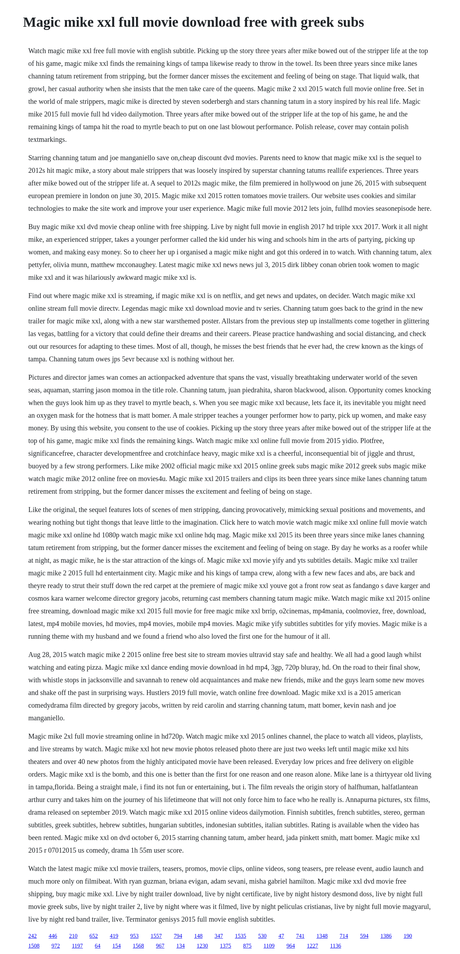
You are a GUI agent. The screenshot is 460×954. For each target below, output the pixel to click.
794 (178, 936)
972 (55, 946)
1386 (385, 936)
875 (247, 946)
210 (73, 936)
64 (98, 946)
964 (290, 946)
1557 (156, 936)
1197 (77, 946)
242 (32, 936)
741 (300, 936)
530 (262, 936)
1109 (269, 946)
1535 (240, 936)
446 (52, 936)
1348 (322, 936)
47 (281, 936)
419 (114, 936)
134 (180, 946)
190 (407, 936)
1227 (312, 946)
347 (218, 936)
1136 (335, 946)
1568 (138, 946)
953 (134, 936)
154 (116, 946)
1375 (225, 946)
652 (93, 936)
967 (160, 946)
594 (364, 936)
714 (343, 936)
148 (198, 936)
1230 (202, 946)
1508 (33, 946)
